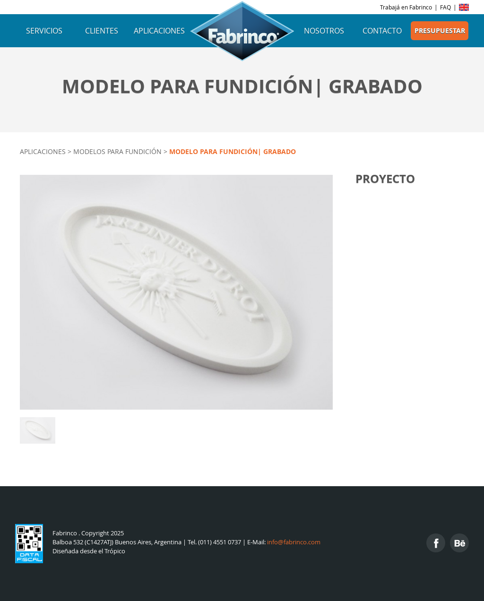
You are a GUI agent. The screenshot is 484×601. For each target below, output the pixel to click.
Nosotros (324, 31)
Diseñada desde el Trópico (88, 551)
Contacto (382, 31)
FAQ (445, 7)
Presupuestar (440, 30)
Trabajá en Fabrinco (406, 7)
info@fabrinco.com (293, 542)
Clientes (101, 31)
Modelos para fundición (117, 151)
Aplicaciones (159, 31)
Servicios (44, 31)
